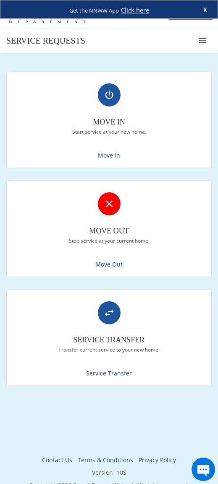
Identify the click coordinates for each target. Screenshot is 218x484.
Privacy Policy (157, 460)
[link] (109, 120)
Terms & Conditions (105, 460)
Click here (135, 10)
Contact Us (57, 460)
